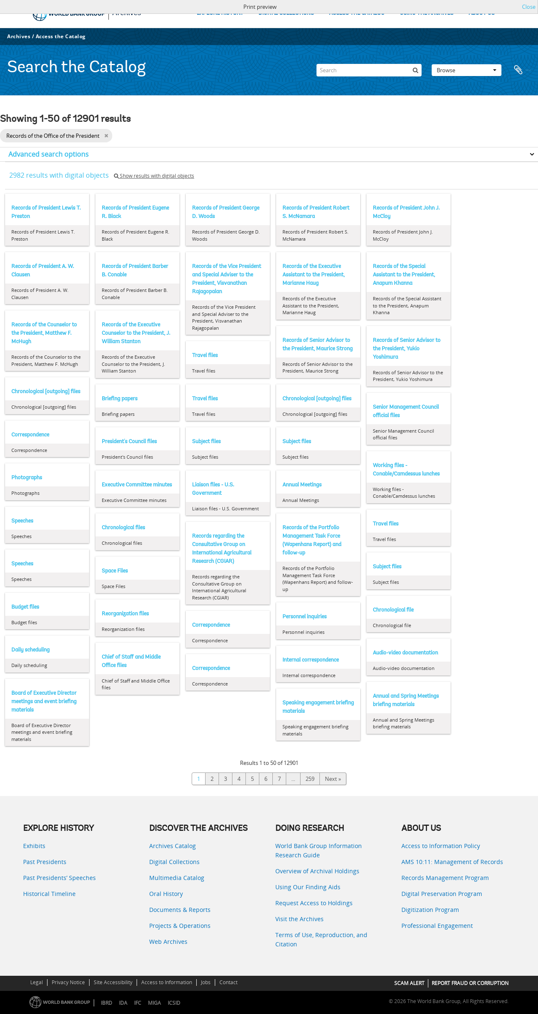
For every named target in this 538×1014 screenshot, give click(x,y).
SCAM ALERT (409, 983)
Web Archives (168, 942)
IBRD (106, 1002)
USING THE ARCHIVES (427, 13)
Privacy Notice (68, 982)
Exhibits (34, 846)
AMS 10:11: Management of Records (452, 862)
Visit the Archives (299, 919)
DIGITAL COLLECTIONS (286, 13)
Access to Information (166, 982)
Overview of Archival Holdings (317, 871)
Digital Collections (174, 862)
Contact (228, 982)
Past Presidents (44, 862)
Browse (466, 70)
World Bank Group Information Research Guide (318, 850)
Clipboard (522, 70)
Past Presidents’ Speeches (59, 878)
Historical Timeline (49, 894)
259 (310, 779)
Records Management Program (445, 878)
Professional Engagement (437, 926)
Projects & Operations (180, 926)
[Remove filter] (106, 135)
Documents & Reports (180, 910)
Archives (18, 36)
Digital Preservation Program (441, 894)
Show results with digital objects (154, 175)
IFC (137, 1002)
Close (528, 7)
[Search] (369, 70)
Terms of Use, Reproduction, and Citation (321, 939)
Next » (333, 779)
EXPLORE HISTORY (220, 13)
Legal (36, 982)
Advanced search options (48, 154)
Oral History (166, 894)
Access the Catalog (61, 36)
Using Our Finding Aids (307, 887)
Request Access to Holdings (314, 903)
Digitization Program (430, 910)
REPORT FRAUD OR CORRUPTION (470, 983)
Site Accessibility (113, 982)
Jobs (206, 982)
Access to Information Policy (440, 846)
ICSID (174, 1002)
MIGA (154, 1002)
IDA (123, 1002)
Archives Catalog (172, 846)
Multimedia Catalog (176, 878)
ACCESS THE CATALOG (357, 13)
